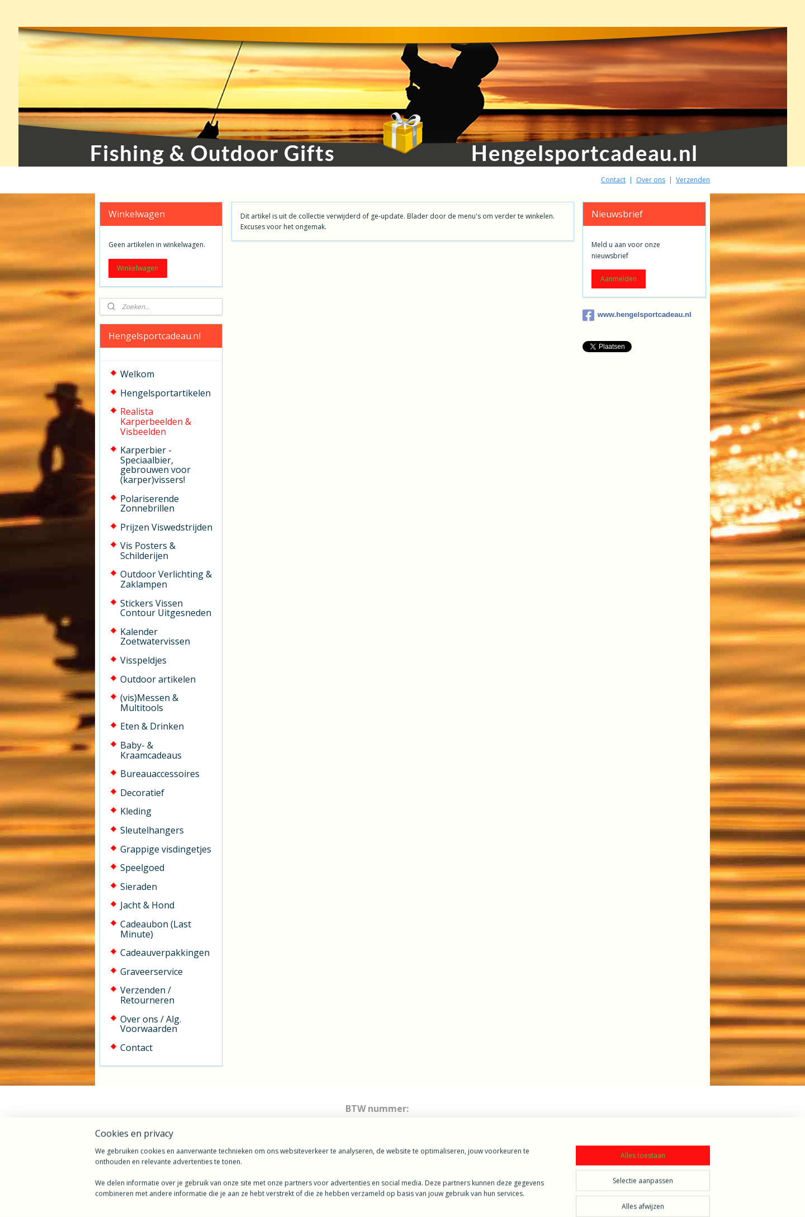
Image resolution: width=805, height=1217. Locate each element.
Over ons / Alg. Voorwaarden (150, 1024)
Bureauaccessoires (160, 774)
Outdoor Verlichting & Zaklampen (166, 579)
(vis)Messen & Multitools (149, 703)
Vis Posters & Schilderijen (148, 550)
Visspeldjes (143, 660)
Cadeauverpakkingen (165, 952)
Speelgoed (142, 867)
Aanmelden (618, 278)
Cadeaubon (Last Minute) (155, 929)
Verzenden (693, 179)
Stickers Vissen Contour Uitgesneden (165, 608)
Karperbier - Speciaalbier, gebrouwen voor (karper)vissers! (155, 465)
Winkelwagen (137, 268)
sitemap (373, 1196)
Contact (613, 179)
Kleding (135, 811)
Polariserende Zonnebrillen (149, 504)
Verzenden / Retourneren (147, 995)
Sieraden (138, 886)
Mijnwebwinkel (536, 1196)
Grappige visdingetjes (165, 849)
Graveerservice (151, 971)
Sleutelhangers (152, 830)
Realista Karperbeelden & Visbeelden (155, 421)
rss (396, 1196)
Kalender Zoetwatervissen (155, 637)
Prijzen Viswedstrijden (166, 527)
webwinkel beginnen (439, 1196)
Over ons (650, 179)
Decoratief (142, 793)
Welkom (137, 374)
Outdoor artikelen (158, 679)
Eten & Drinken (152, 726)
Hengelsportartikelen (165, 393)
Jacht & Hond (147, 905)
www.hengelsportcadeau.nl (637, 315)
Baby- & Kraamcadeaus (151, 750)
